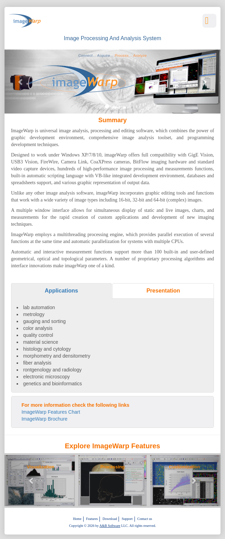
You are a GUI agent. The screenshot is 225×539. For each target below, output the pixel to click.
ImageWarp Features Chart (50, 412)
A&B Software (109, 526)
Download (110, 519)
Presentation (163, 291)
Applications (61, 291)
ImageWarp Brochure (44, 419)
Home (77, 519)
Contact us (144, 519)
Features (92, 519)
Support (127, 519)
